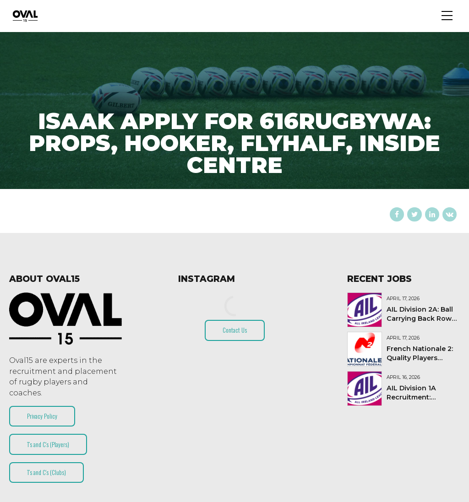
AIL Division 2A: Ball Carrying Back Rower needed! (422, 318)
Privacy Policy (42, 416)
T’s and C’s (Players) (48, 444)
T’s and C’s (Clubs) (46, 472)
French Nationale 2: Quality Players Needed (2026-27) (420, 358)
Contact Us (235, 330)
